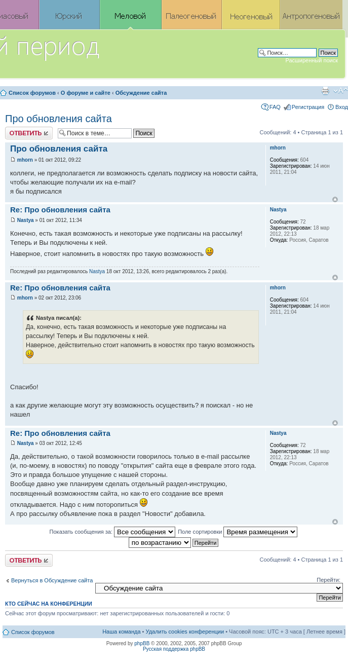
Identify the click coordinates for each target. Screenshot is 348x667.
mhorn (25, 160)
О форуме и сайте (85, 93)
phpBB (141, 643)
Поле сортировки (237, 532)
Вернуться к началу (335, 199)
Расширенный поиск (311, 60)
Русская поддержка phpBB (174, 649)
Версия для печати (325, 90)
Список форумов (32, 93)
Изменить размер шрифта (340, 90)
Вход (341, 107)
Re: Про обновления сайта (60, 209)
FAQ (275, 107)
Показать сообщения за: (113, 532)
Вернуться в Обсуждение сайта (52, 580)
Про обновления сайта (58, 118)
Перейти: (328, 580)
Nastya (25, 220)
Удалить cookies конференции (185, 631)
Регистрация (308, 107)
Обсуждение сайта (141, 93)
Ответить (29, 133)
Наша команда (121, 631)
